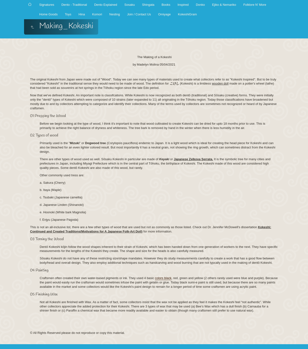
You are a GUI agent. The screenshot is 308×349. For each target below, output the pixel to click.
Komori (97, 14)
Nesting (114, 14)
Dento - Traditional (74, 4)
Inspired (183, 4)
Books (166, 4)
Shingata (148, 4)
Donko (200, 4)
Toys (68, 14)
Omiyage (164, 14)
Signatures (46, 4)
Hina (81, 14)
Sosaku (129, 4)
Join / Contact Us (139, 14)
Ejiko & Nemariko (224, 4)
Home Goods (48, 14)
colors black (163, 278)
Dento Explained (105, 4)
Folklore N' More (254, 4)
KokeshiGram (187, 14)
